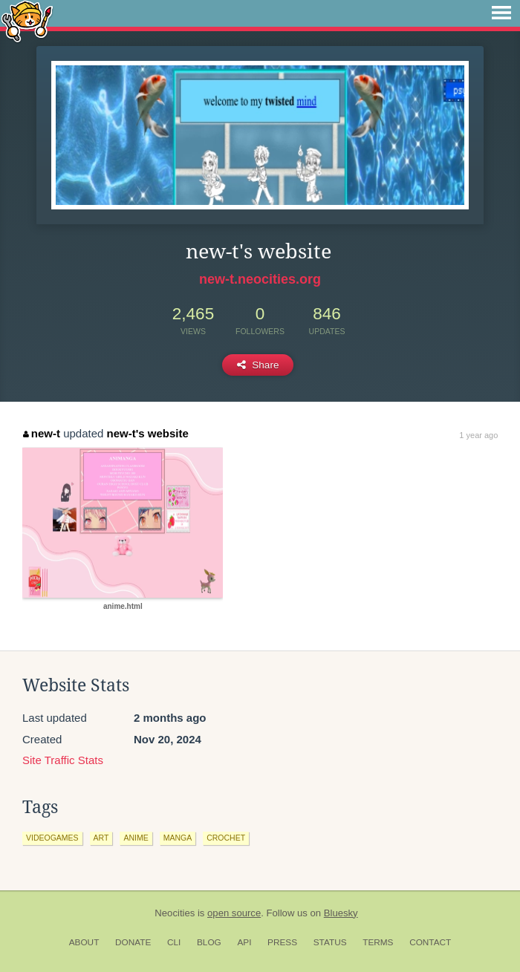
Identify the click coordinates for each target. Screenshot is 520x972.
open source (234, 913)
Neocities (175, 913)
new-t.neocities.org (260, 279)
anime (135, 837)
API (244, 942)
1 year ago (478, 435)
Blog (209, 942)
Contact (430, 942)
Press (282, 942)
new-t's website (148, 433)
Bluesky (341, 913)
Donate (133, 942)
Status (330, 942)
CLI (174, 942)
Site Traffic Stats (62, 760)
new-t (41, 433)
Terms (378, 942)
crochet (226, 837)
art (101, 837)
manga (177, 837)
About (84, 942)
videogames (52, 837)
